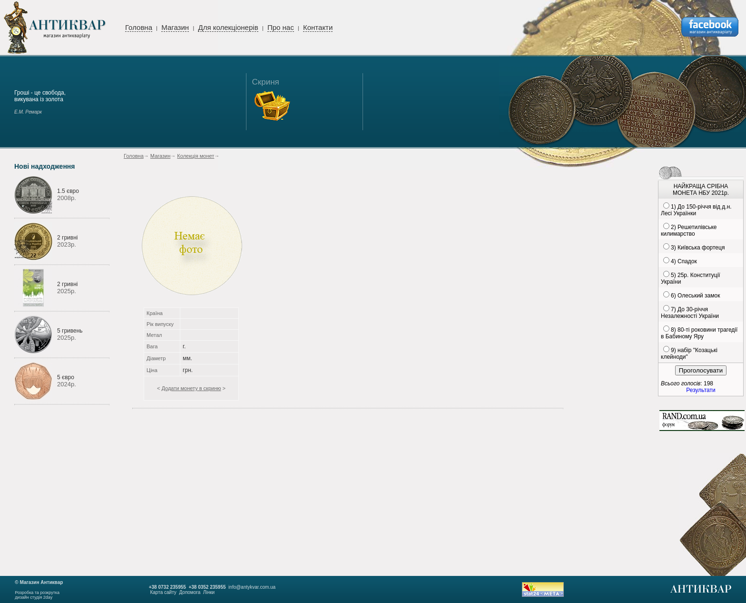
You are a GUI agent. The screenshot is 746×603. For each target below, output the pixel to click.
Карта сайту (163, 592)
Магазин (175, 27)
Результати (700, 390)
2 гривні (67, 237)
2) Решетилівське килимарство (689, 230)
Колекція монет (195, 156)
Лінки (209, 592)
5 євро (65, 377)
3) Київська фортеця (698, 247)
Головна (138, 27)
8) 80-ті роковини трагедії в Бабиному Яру (699, 333)
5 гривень (70, 330)
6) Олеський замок (695, 295)
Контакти (318, 27)
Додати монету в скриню (191, 388)
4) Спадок (684, 261)
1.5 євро (68, 191)
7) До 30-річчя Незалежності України (690, 312)
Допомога (189, 592)
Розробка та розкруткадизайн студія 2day (37, 595)
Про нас (280, 27)
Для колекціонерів (228, 27)
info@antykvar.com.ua (251, 587)
